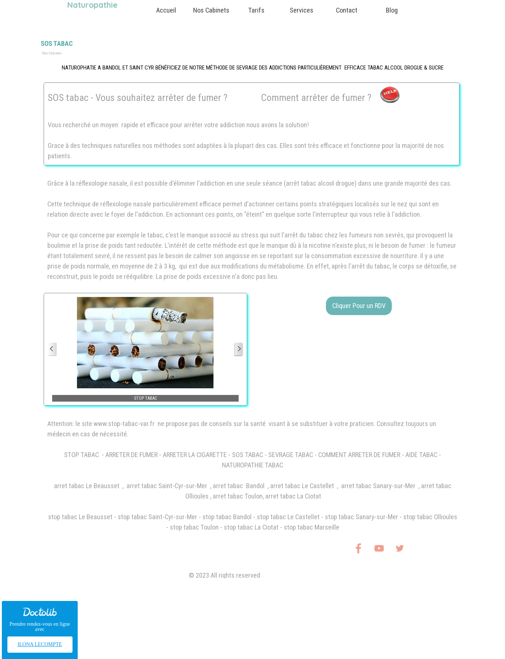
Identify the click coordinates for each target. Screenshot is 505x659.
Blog (392, 10)
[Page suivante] (238, 349)
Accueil (166, 10)
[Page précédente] (52, 349)
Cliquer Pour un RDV (359, 306)
